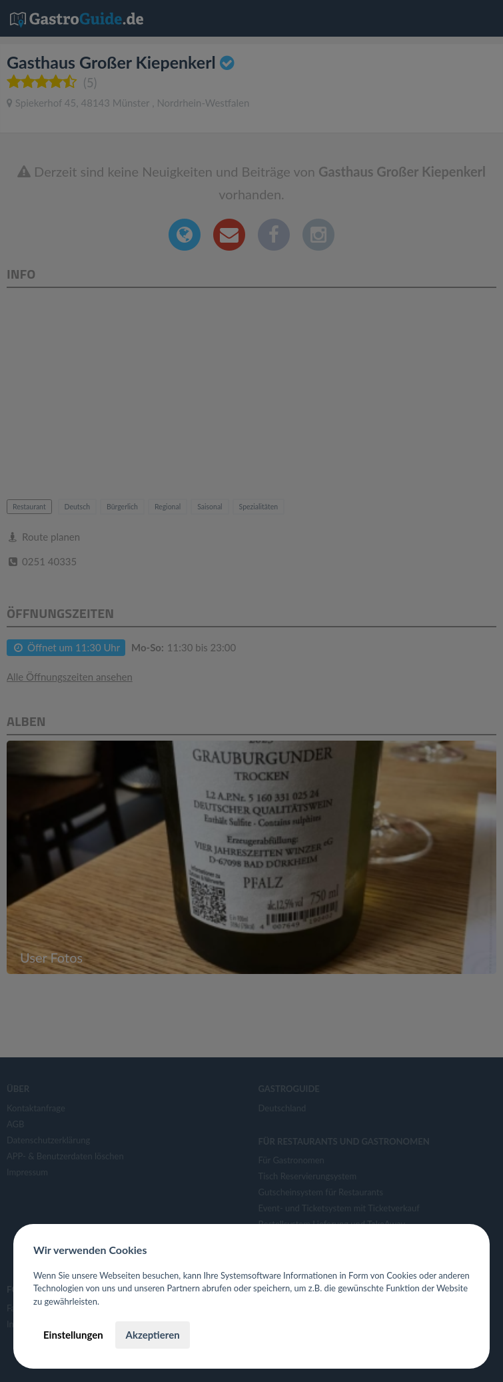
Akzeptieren (152, 1335)
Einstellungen (73, 1335)
